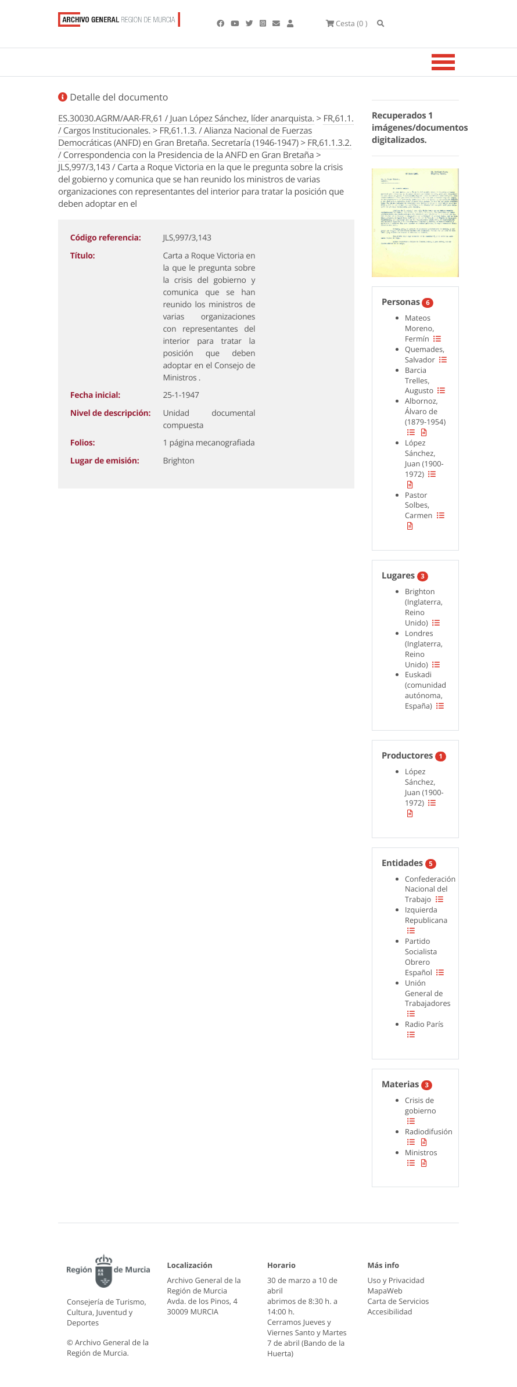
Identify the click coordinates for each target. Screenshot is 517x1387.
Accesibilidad (390, 1311)
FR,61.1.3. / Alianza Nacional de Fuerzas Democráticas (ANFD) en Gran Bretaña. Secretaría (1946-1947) (185, 137)
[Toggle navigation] (457, 62)
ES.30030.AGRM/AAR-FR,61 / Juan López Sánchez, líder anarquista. (186, 118)
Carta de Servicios (398, 1301)
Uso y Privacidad (396, 1280)
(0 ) (347, 23)
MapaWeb (385, 1290)
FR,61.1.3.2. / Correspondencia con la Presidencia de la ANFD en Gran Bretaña (204, 149)
